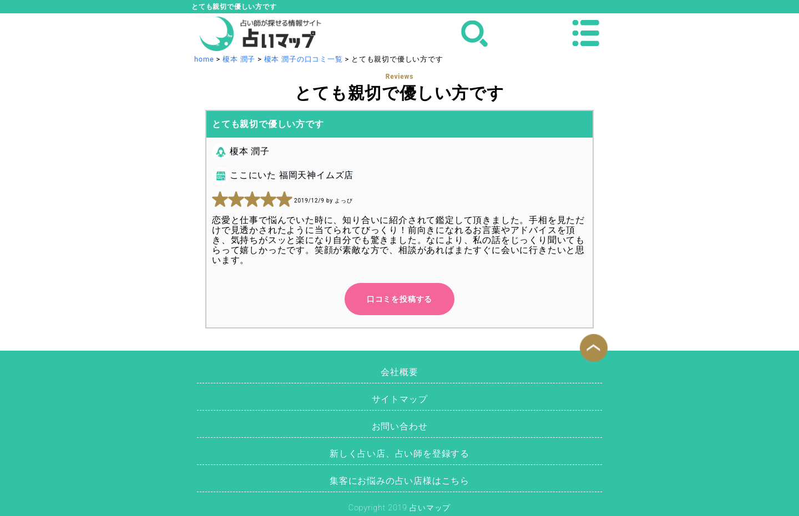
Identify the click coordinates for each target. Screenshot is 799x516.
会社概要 (399, 372)
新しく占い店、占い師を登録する (399, 453)
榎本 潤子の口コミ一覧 (303, 59)
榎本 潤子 (238, 59)
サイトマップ (400, 399)
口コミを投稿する (399, 299)
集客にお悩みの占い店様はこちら (399, 480)
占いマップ (430, 508)
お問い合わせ (400, 426)
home (204, 59)
